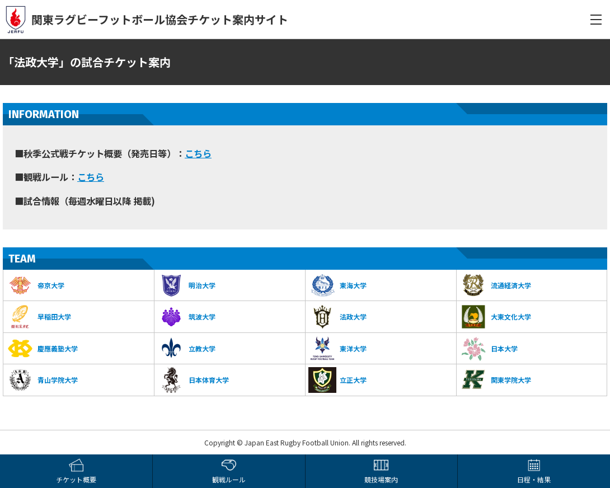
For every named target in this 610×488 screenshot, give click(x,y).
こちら (198, 153)
